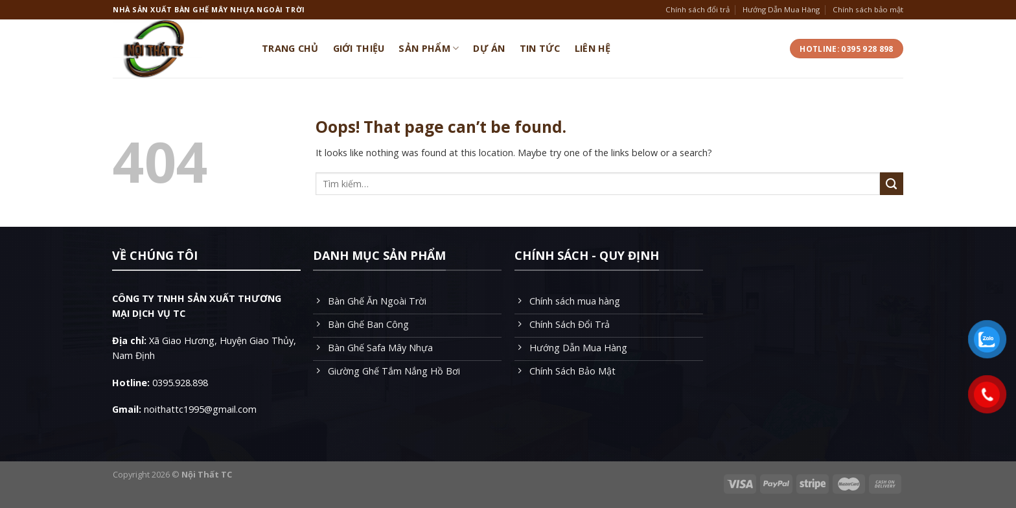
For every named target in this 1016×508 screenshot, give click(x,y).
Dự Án (489, 48)
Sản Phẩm (428, 48)
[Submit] (891, 184)
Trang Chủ (290, 48)
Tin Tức (540, 48)
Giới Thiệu (359, 48)
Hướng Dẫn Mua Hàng (781, 9)
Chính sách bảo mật (868, 9)
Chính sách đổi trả (697, 9)
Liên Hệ (593, 48)
